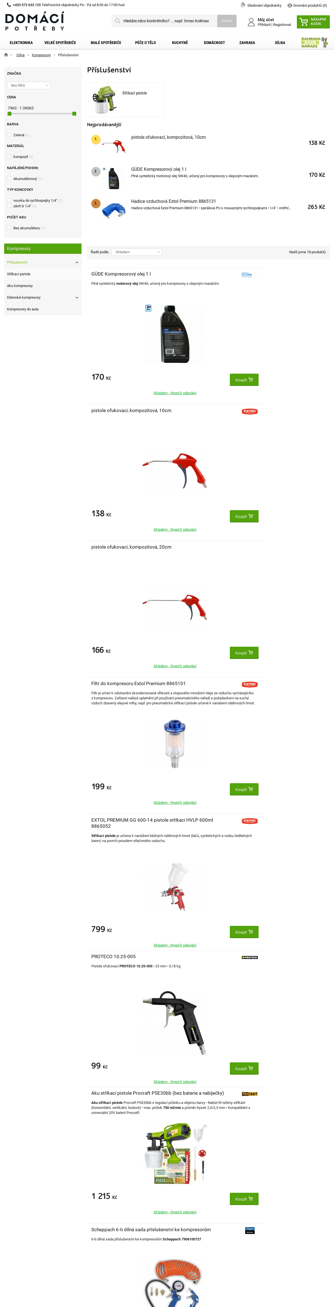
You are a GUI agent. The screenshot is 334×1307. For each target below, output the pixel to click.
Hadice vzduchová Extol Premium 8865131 (173, 201)
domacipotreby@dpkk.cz (201, 1239)
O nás (9, 1221)
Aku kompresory (20, 286)
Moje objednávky (101, 1186)
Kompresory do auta (23, 309)
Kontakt (11, 1186)
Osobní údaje (98, 1212)
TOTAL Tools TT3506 (275, 547)
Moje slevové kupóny (105, 1221)
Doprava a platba (19, 1194)
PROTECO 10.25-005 (275, 410)
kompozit (23, 157)
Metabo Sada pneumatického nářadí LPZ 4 (269, 826)
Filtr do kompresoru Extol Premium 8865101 (112, 416)
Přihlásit (264, 25)
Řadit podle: (100, 252)
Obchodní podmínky (22, 1203)
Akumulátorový (27, 179)
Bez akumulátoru (29, 228)
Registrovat (282, 25)
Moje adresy (97, 1203)
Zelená (21, 135)
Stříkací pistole (18, 274)
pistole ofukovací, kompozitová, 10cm (168, 137)
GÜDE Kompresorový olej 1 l (158, 169)
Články (10, 1230)
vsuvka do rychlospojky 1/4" (38, 200)
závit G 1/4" (25, 206)
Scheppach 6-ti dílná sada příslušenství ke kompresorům (194, 553)
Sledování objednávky (264, 5)
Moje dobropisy (100, 1194)
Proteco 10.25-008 (273, 683)
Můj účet (95, 1174)
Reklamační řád (18, 1212)
